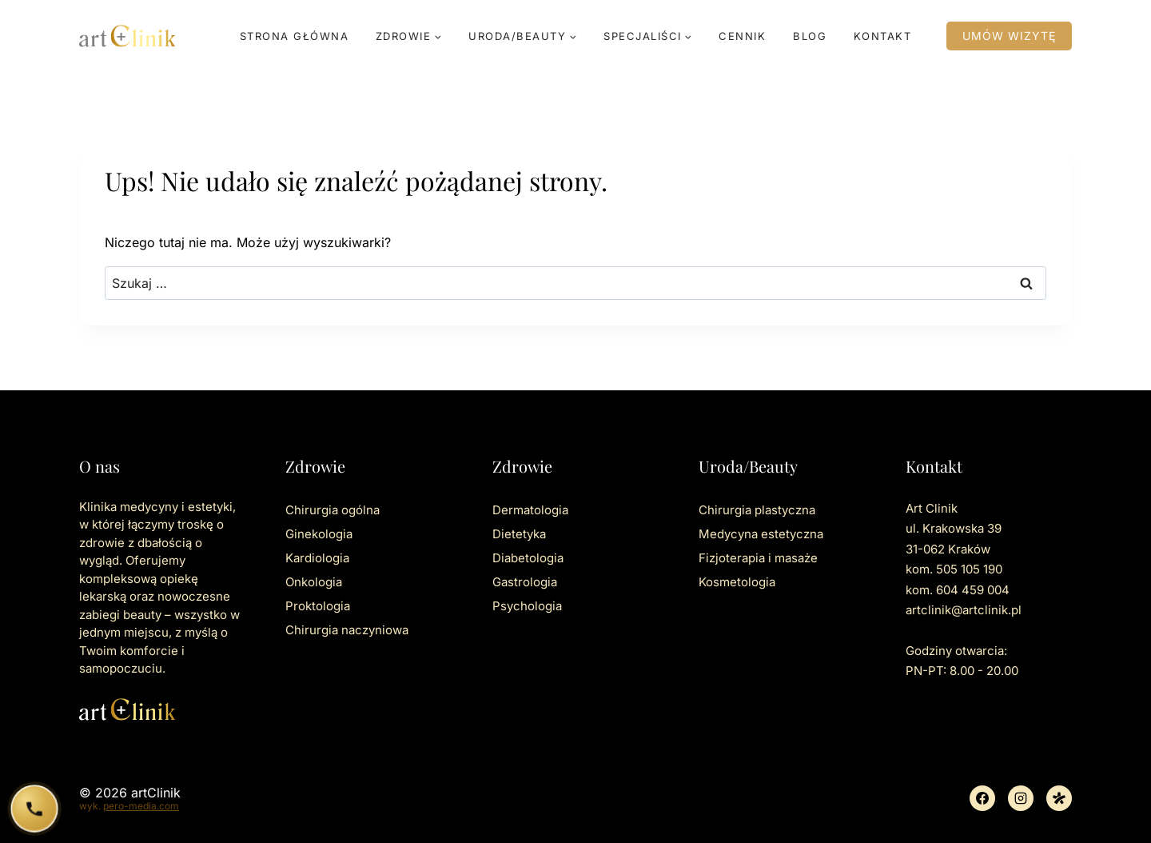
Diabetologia (528, 557)
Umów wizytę (1009, 35)
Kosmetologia (737, 581)
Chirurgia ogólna (332, 509)
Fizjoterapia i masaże (758, 557)
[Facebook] (982, 798)
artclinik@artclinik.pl (964, 609)
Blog (809, 36)
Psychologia (527, 605)
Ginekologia (318, 533)
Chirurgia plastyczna (757, 509)
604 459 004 (973, 589)
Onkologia (313, 581)
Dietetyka (519, 533)
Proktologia (317, 605)
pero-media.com (141, 806)
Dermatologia (530, 509)
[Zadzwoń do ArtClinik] (34, 809)
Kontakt (883, 36)
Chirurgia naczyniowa (346, 629)
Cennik (742, 36)
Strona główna (294, 36)
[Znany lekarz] (1059, 798)
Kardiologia (317, 557)
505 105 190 (969, 569)
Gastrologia (524, 581)
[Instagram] (1021, 798)
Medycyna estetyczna (761, 533)
